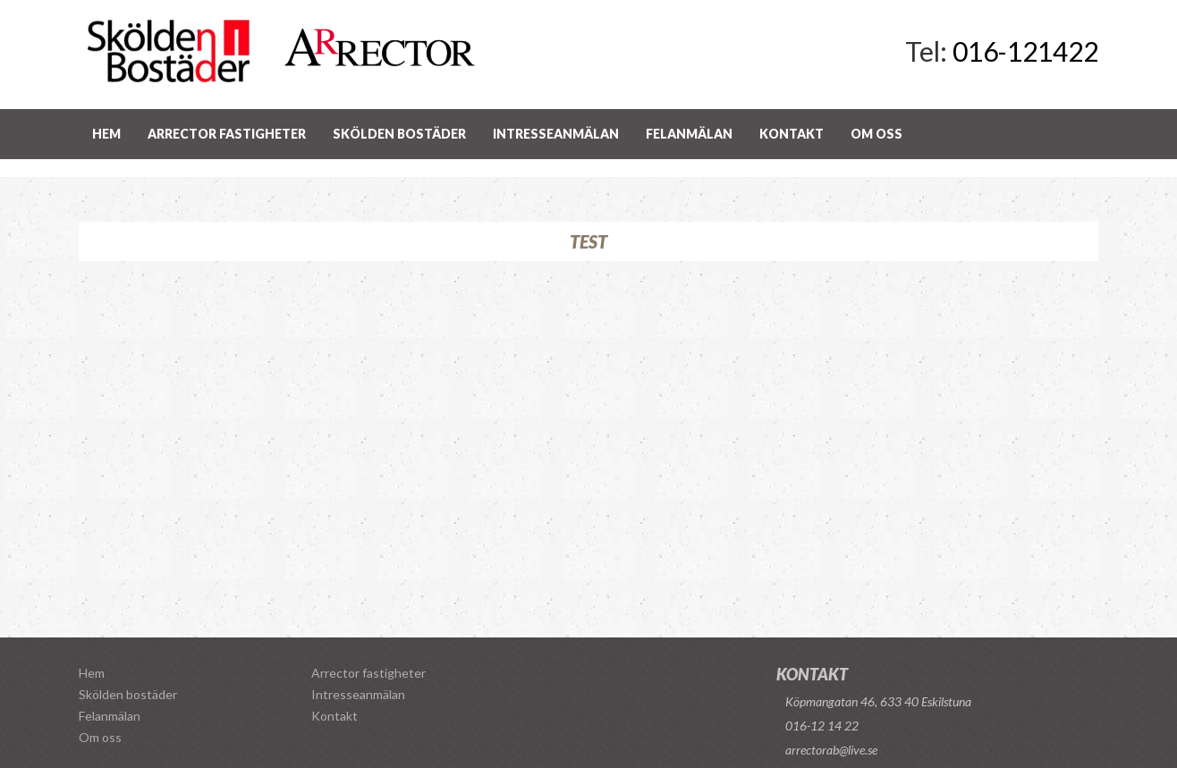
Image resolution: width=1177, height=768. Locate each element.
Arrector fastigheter (227, 133)
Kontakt (791, 133)
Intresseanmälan (556, 133)
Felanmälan (689, 133)
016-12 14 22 (822, 725)
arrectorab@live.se (831, 749)
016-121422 (1025, 51)
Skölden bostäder (399, 133)
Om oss (876, 133)
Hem (106, 133)
